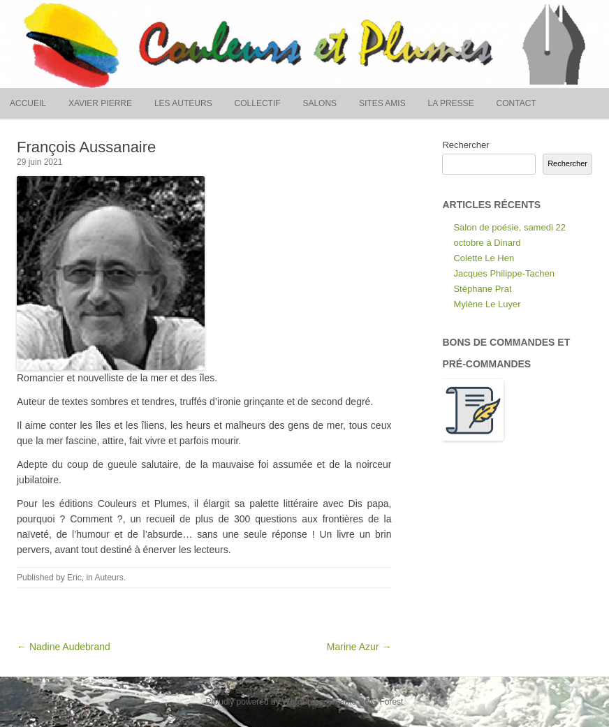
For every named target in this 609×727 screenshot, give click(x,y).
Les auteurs (183, 103)
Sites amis (382, 103)
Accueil (28, 103)
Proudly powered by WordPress (265, 702)
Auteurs (108, 577)
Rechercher (465, 145)
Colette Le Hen (483, 258)
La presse (451, 103)
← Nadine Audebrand (63, 646)
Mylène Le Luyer (486, 304)
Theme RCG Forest (367, 702)
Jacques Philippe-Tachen (504, 273)
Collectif (258, 103)
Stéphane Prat (482, 289)
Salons (319, 103)
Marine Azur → (359, 646)
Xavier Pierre (100, 103)
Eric (74, 577)
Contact (516, 103)
